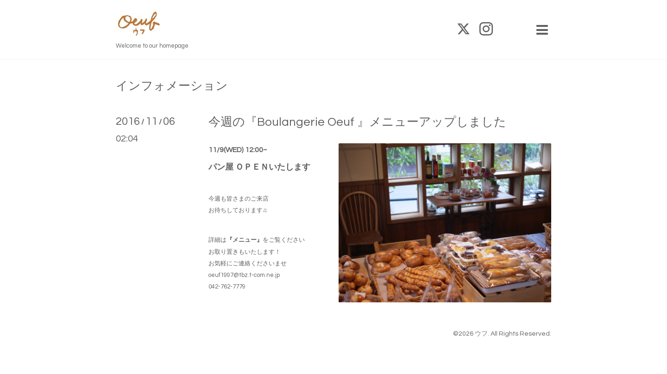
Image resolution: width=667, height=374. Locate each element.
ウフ (481, 334)
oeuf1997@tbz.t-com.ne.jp (244, 275)
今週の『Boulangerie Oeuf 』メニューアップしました (357, 122)
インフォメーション (172, 86)
